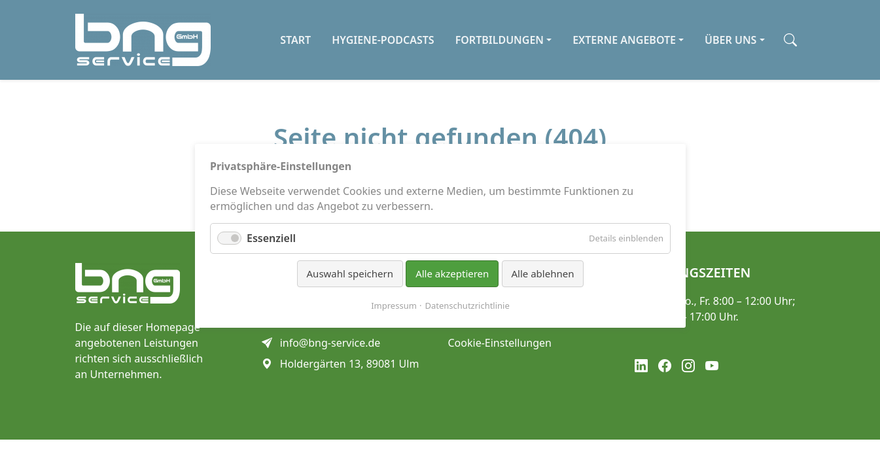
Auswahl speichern (349, 273)
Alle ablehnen (542, 273)
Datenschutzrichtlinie (467, 305)
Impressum (394, 305)
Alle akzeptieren (452, 273)
